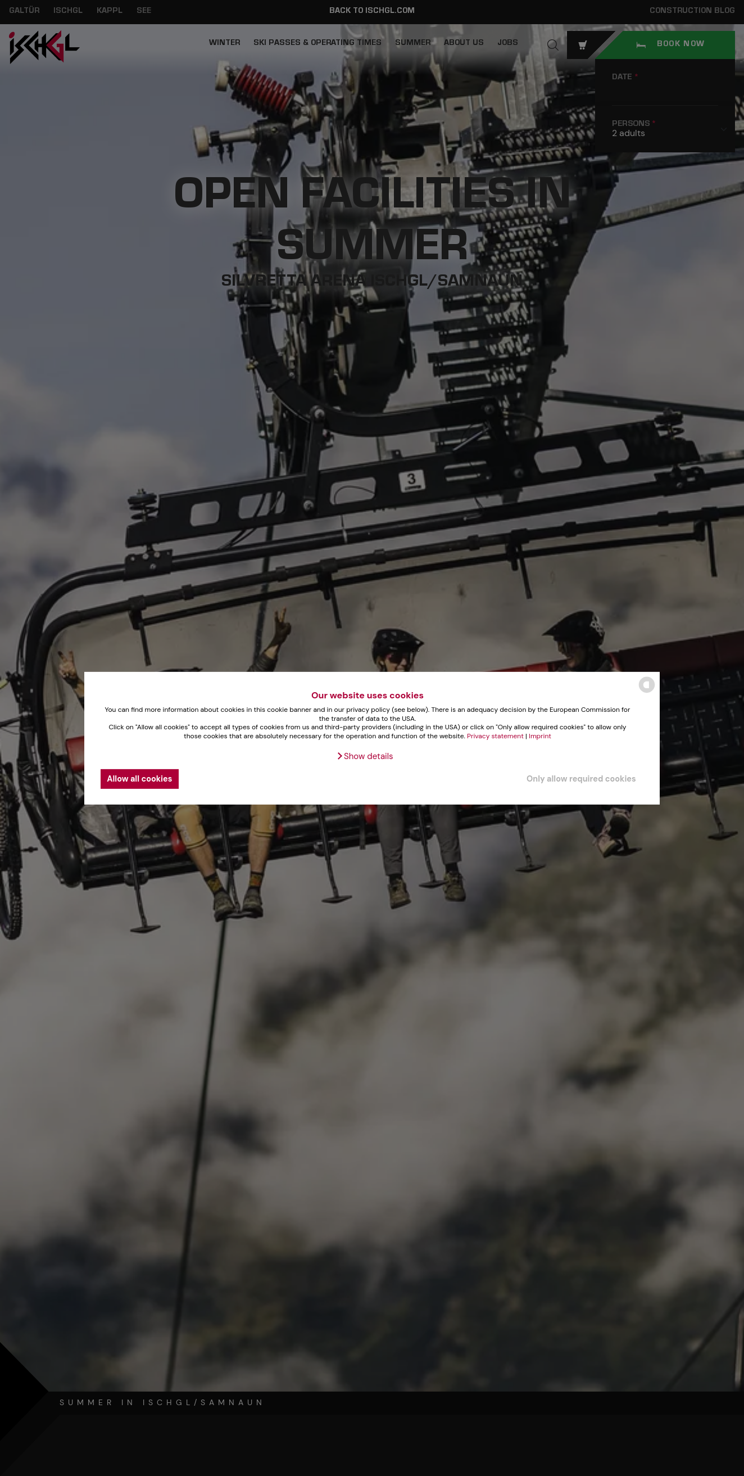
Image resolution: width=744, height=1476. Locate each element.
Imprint (540, 736)
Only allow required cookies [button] (581, 779)
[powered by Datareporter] (647, 692)
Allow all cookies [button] (139, 779)
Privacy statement (495, 736)
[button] (364, 756)
